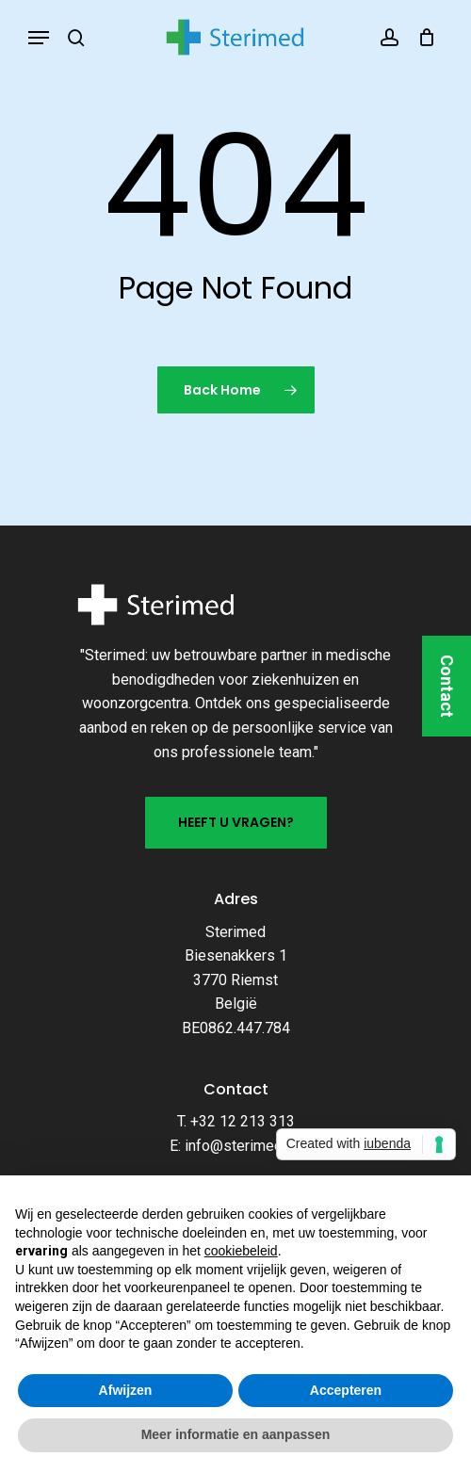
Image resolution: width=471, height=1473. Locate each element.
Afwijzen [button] (126, 1390)
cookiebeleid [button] (241, 1250)
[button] (38, 37)
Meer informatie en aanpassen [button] (236, 1434)
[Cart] (421, 37)
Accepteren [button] (346, 1390)
